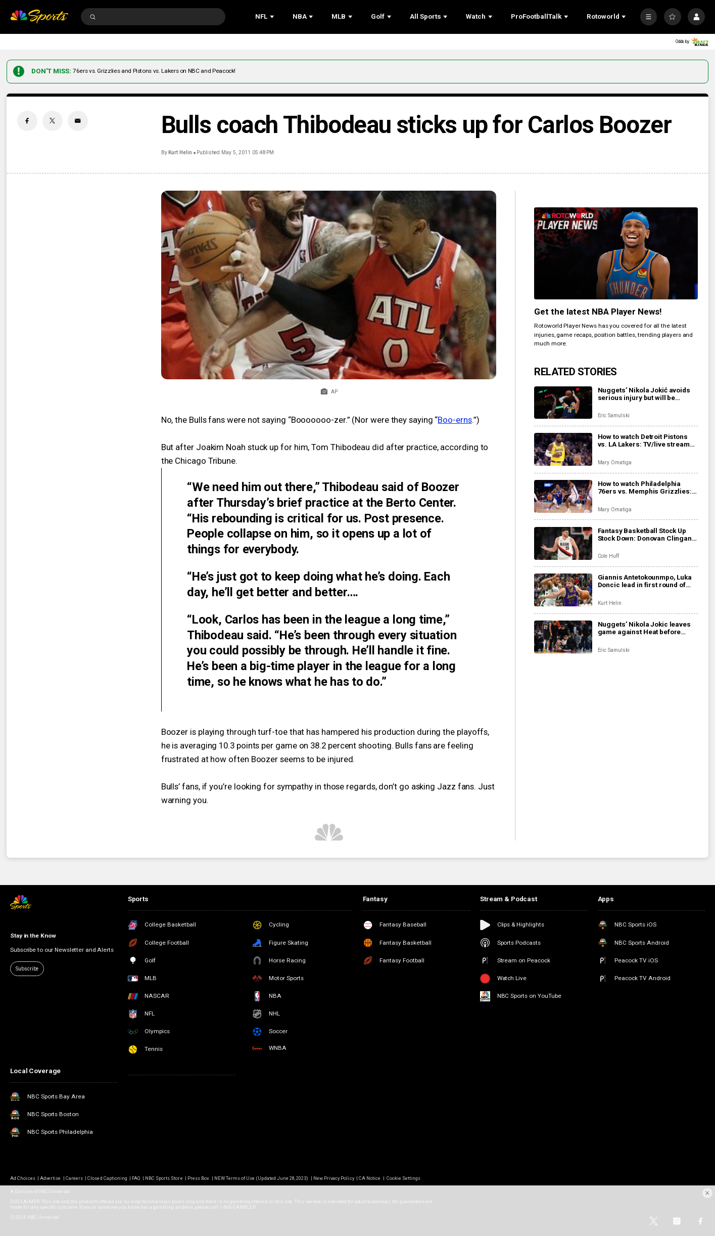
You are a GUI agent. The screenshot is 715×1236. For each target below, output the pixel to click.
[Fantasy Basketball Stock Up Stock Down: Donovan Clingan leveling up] (563, 543)
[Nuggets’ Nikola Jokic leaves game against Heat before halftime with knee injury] (563, 637)
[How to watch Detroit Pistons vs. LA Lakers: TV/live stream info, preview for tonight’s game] (563, 449)
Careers (74, 1178)
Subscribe (27, 969)
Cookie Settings (404, 1178)
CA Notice (369, 1178)
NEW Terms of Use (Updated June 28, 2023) (261, 1178)
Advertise (50, 1178)
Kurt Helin (180, 152)
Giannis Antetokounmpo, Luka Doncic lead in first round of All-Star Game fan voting (645, 581)
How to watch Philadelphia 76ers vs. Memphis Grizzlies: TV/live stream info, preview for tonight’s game (648, 487)
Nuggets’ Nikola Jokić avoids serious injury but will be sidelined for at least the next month (644, 394)
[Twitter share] (52, 121)
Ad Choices (22, 1178)
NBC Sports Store (164, 1178)
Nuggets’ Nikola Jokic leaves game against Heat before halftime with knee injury (644, 628)
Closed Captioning (107, 1178)
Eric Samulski (614, 415)
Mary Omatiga (615, 462)
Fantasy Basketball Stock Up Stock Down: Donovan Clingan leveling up (645, 534)
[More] (648, 16)
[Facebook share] (27, 121)
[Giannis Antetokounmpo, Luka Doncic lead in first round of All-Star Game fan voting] (563, 589)
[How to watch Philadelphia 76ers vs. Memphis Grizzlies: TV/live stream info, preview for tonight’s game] (563, 496)
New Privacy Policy (333, 1178)
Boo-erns (454, 420)
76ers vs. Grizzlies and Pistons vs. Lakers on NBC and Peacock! (154, 70)
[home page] (39, 17)
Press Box (198, 1178)
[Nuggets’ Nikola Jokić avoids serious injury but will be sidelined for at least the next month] (563, 402)
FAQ (136, 1178)
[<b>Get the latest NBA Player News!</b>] (616, 253)
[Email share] (78, 121)
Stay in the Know (33, 935)
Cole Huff (608, 556)
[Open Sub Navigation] (273, 17)
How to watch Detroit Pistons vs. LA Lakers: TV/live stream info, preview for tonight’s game (644, 440)
